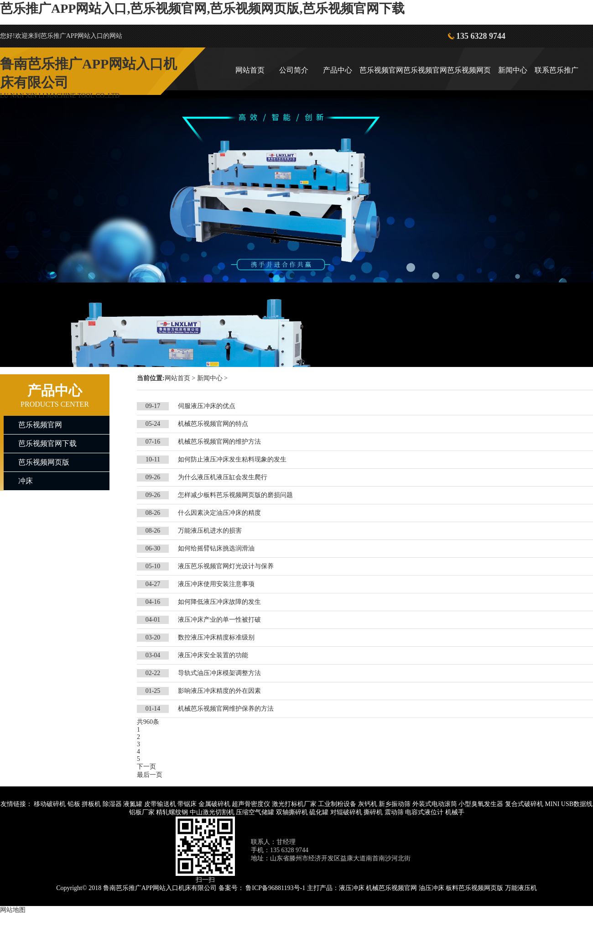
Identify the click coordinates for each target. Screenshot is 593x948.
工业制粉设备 (337, 804)
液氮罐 (132, 804)
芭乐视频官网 (381, 70)
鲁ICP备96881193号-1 (275, 888)
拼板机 (91, 804)
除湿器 (112, 804)
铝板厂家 (142, 812)
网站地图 (13, 909)
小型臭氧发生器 (480, 804)
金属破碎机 (214, 804)
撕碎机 (373, 812)
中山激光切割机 (212, 812)
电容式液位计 (424, 812)
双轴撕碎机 (292, 812)
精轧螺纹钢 (172, 812)
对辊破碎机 (346, 812)
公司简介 (293, 70)
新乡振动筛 (395, 804)
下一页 (146, 766)
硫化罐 (318, 812)
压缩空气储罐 (255, 812)
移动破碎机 (50, 804)
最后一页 (149, 774)
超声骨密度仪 (251, 804)
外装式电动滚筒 (434, 804)
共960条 (148, 721)
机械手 (454, 812)
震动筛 (394, 812)
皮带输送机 (160, 804)
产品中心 (337, 70)
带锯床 (187, 804)
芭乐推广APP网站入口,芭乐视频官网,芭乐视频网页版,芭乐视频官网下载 (202, 8)
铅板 (74, 804)
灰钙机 (367, 804)
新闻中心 (512, 70)
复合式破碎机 (524, 804)
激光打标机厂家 (294, 804)
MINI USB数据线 (569, 804)
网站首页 (250, 70)
